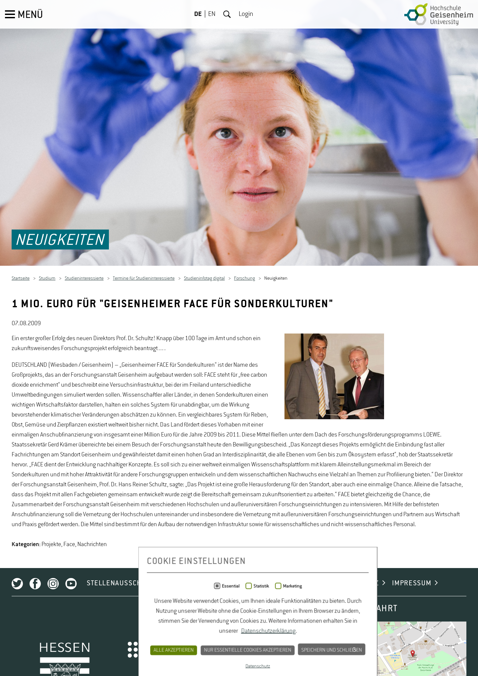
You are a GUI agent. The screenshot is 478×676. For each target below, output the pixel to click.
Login (246, 14)
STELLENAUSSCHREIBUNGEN (134, 650)
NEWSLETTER (215, 650)
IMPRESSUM (412, 650)
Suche (227, 14)
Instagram (53, 650)
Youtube (71, 650)
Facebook (35, 650)
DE (198, 14)
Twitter (17, 650)
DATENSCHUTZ (355, 650)
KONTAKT (304, 650)
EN (211, 14)
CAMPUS (263, 650)
